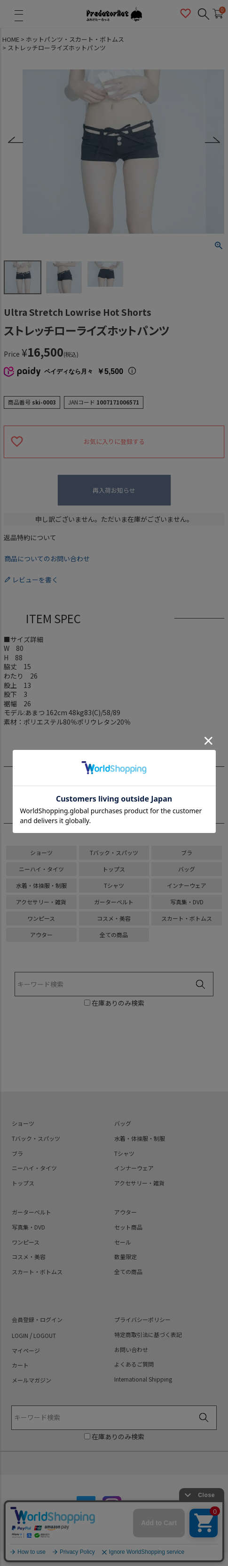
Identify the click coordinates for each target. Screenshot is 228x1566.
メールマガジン (31, 1380)
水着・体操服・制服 (41, 885)
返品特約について (30, 537)
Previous (16, 140)
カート (20, 1365)
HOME (10, 39)
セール (122, 1242)
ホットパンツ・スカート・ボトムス (75, 39)
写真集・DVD (187, 902)
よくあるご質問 (134, 1364)
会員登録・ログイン (37, 1319)
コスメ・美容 (114, 918)
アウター (41, 935)
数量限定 (125, 1256)
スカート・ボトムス (186, 918)
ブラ (186, 852)
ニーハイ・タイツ (41, 869)
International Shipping (143, 1379)
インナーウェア (186, 885)
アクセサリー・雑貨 (41, 902)
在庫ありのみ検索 (117, 1003)
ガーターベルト (114, 902)
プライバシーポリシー (142, 1319)
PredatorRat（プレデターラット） (114, 14)
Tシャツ (114, 885)
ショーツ (41, 852)
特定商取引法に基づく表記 (148, 1334)
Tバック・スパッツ (114, 852)
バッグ (186, 869)
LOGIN (20, 1335)
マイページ (26, 1350)
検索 (201, 984)
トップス (113, 869)
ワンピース (41, 918)
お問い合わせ (131, 1349)
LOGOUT (44, 1335)
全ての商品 (114, 935)
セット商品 (128, 1227)
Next (212, 140)
